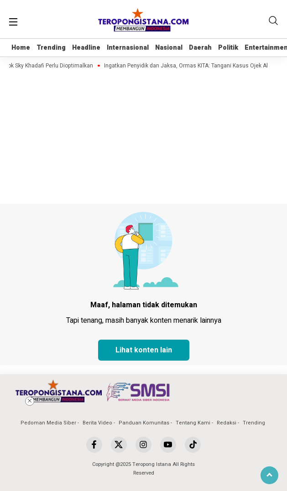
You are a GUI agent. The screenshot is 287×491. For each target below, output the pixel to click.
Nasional (169, 47)
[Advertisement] (144, 434)
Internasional (128, 47)
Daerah (200, 47)
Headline (86, 47)
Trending (51, 47)
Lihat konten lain (143, 350)
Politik (228, 47)
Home (20, 47)
